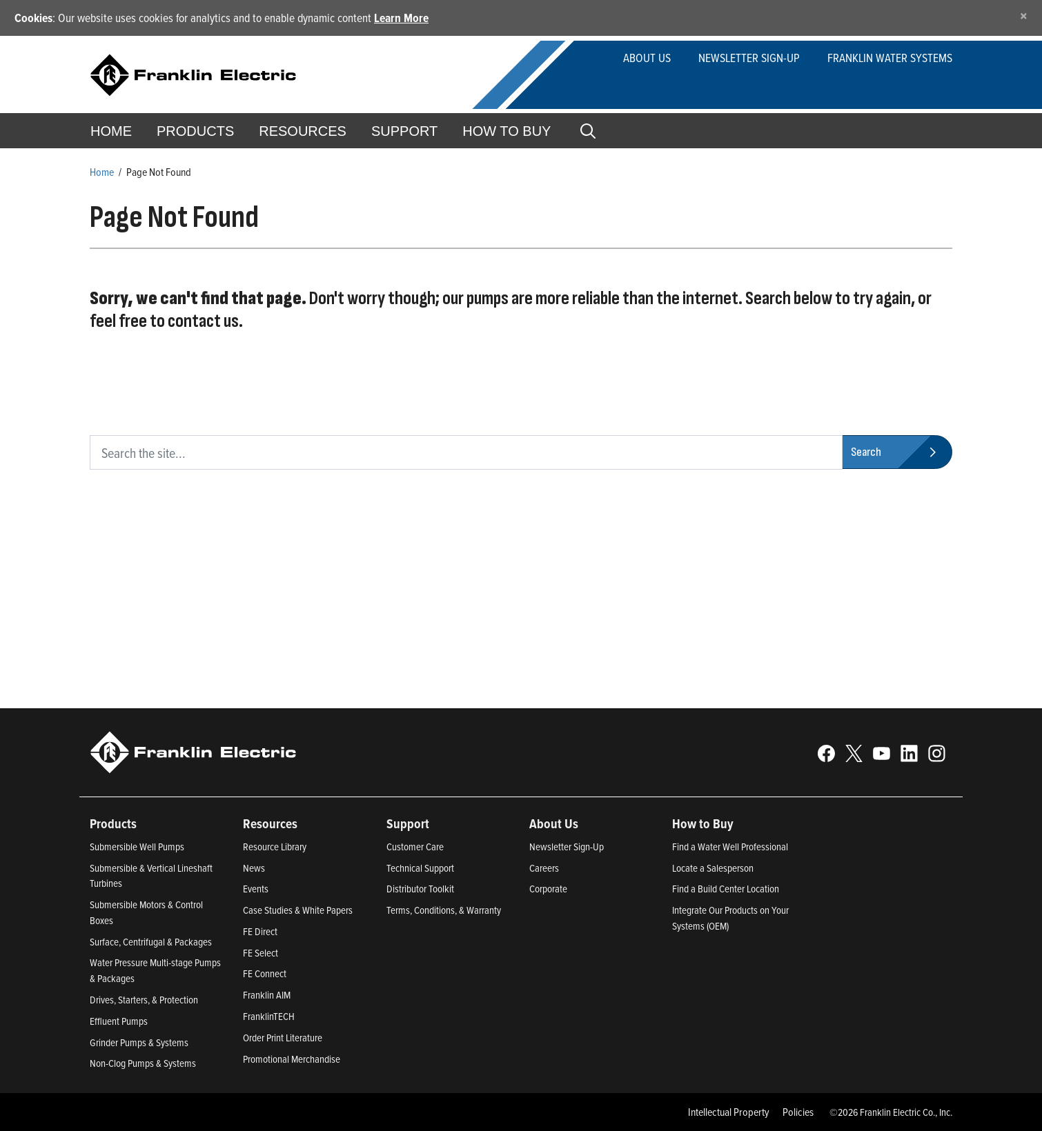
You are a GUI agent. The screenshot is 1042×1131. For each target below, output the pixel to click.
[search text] (466, 452)
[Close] (1023, 15)
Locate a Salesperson (713, 868)
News (254, 868)
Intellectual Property (728, 1111)
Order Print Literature (282, 1037)
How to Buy (506, 131)
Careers (544, 868)
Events (255, 888)
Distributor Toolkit (420, 888)
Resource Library (274, 846)
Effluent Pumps (119, 1021)
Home (111, 131)
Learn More (401, 17)
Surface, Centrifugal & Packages (151, 941)
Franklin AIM (267, 995)
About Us (647, 57)
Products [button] (195, 131)
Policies (798, 1111)
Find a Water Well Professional (730, 846)
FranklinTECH (269, 1016)
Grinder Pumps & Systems (139, 1042)
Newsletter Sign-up (749, 57)
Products (113, 823)
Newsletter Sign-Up (566, 846)
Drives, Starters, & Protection (144, 999)
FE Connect (264, 973)
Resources (302, 131)
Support (404, 131)
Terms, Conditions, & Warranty (443, 910)
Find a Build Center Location (725, 888)
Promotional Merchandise (291, 1059)
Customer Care (415, 846)
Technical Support (420, 868)
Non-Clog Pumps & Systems (143, 1063)
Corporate (548, 888)
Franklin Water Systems (889, 57)
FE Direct (260, 931)
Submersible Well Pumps (137, 846)
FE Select (260, 952)
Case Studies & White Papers (298, 910)
